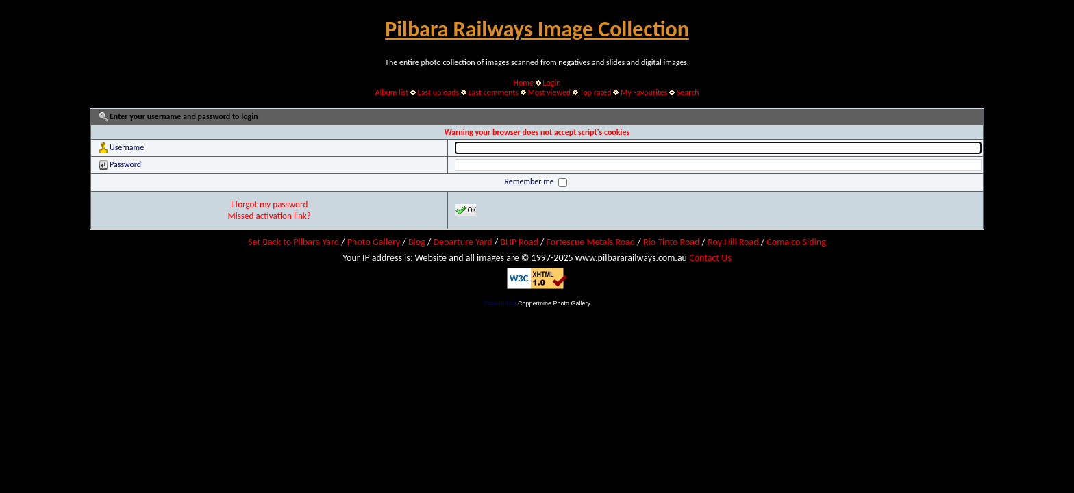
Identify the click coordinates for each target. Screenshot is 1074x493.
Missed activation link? (269, 216)
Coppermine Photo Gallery (554, 303)
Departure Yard (462, 242)
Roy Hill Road (733, 242)
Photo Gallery (373, 242)
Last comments (494, 92)
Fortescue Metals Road (591, 242)
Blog (416, 242)
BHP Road (519, 242)
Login (551, 83)
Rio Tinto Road (671, 242)
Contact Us (710, 258)
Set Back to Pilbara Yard (293, 242)
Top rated (596, 92)
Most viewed (549, 92)
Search (688, 92)
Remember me (530, 181)
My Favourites (644, 92)
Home (524, 83)
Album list (391, 92)
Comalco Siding (795, 242)
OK (465, 210)
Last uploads (439, 92)
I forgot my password (269, 204)
